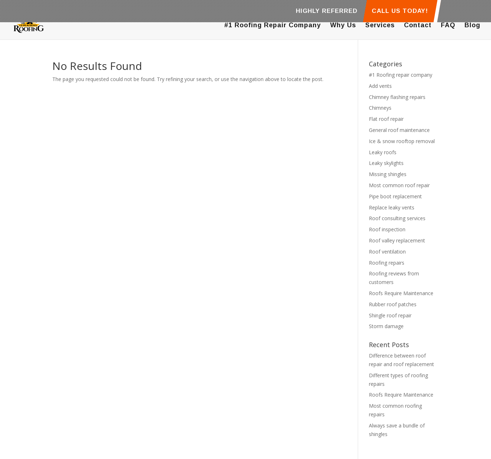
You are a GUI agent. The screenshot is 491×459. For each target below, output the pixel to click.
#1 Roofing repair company (400, 74)
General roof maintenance (399, 130)
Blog (472, 26)
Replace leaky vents (391, 207)
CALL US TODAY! (399, 11)
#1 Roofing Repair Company (272, 26)
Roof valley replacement (397, 240)
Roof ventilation (387, 251)
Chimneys (380, 107)
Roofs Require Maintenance (401, 293)
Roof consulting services (397, 218)
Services (380, 26)
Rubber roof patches (393, 304)
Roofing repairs (386, 262)
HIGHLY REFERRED (326, 11)
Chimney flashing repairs (397, 97)
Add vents (380, 85)
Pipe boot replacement (395, 196)
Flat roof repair (386, 118)
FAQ (448, 26)
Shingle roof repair (390, 315)
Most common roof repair (399, 185)
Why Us (343, 26)
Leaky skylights (386, 163)
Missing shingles (387, 174)
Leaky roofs (382, 152)
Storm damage (386, 326)
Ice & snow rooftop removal (402, 141)
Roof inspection (387, 229)
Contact (418, 26)
